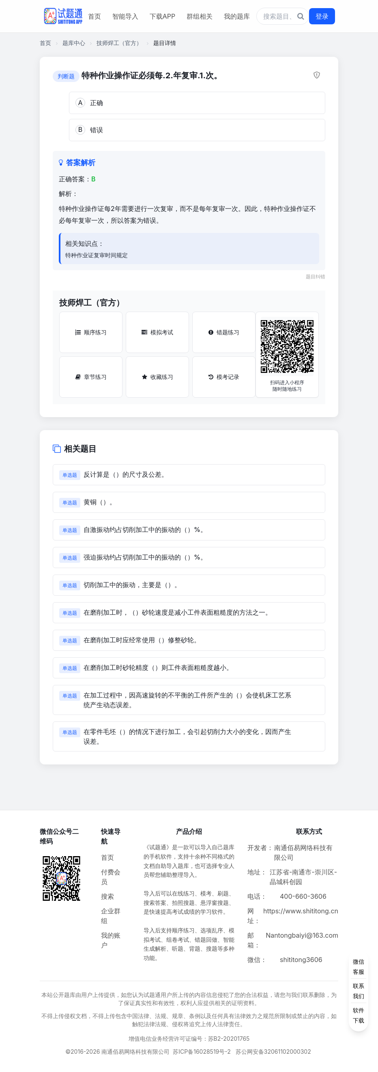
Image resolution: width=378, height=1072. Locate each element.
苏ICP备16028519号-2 (202, 1051)
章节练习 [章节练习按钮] (91, 376)
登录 (322, 16)
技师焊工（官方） (119, 42)
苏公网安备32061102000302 (273, 1051)
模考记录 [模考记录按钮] (223, 376)
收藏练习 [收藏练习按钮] (157, 376)
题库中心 (73, 42)
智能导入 (125, 16)
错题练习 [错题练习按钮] (223, 332)
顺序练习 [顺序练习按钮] (91, 332)
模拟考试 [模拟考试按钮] (157, 332)
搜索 (107, 896)
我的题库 (237, 16)
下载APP (162, 16)
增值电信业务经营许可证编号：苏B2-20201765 (189, 1038)
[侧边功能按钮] (358, 990)
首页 (94, 16)
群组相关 (200, 16)
